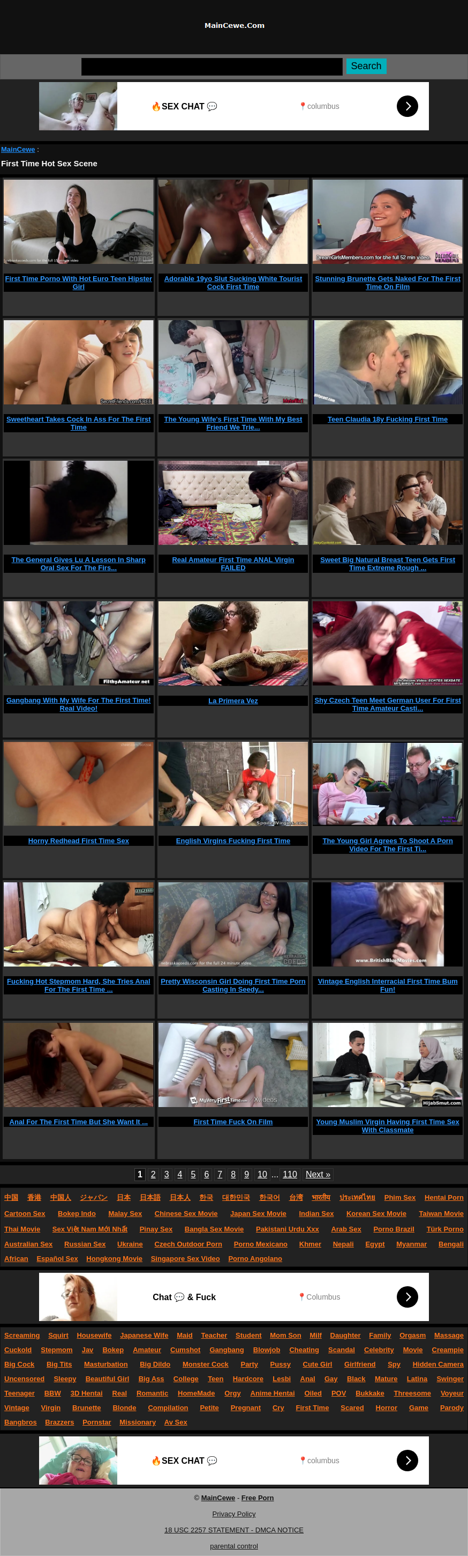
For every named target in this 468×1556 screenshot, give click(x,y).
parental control (234, 1546)
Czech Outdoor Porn (188, 1244)
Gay (331, 1379)
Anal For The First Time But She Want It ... (79, 1122)
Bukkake (370, 1393)
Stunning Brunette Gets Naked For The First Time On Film (388, 283)
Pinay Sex (156, 1229)
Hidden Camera (438, 1364)
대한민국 (236, 1197)
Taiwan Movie (441, 1214)
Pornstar (96, 1422)
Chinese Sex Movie (186, 1214)
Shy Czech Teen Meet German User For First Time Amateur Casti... (387, 704)
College (186, 1379)
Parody (452, 1408)
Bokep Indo (77, 1214)
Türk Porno (445, 1229)
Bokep (113, 1350)
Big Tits (59, 1364)
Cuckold (18, 1350)
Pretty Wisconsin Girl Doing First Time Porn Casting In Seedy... (233, 985)
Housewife (94, 1335)
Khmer (310, 1244)
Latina (417, 1379)
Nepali (343, 1244)
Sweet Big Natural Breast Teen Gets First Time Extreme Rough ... (387, 564)
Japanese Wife (144, 1335)
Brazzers (59, 1422)
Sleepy (65, 1379)
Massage (449, 1335)
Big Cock (19, 1364)
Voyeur (452, 1393)
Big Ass (151, 1379)
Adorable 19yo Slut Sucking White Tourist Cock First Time (233, 283)
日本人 (180, 1197)
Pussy (280, 1364)
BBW (52, 1393)
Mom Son (285, 1335)
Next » (318, 1174)
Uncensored (24, 1379)
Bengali (451, 1244)
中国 (11, 1197)
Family (380, 1335)
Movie (413, 1350)
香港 (34, 1197)
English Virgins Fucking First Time (233, 841)
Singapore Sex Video (185, 1259)
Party (249, 1364)
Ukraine (130, 1244)
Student (248, 1335)
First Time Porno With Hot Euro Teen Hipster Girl (79, 283)
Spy (394, 1364)
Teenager (19, 1393)
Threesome (412, 1393)
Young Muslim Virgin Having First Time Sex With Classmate (387, 1126)
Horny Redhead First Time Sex (78, 841)
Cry (278, 1408)
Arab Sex (346, 1229)
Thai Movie (22, 1229)
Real (119, 1393)
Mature (386, 1379)
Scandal (341, 1350)
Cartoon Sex (25, 1214)
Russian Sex (84, 1244)
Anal (307, 1379)
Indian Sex (316, 1214)
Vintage (16, 1408)
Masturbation (106, 1364)
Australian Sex (28, 1244)
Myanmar (411, 1244)
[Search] (212, 67)
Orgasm (412, 1335)
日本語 (150, 1197)
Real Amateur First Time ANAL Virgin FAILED (233, 564)
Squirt (58, 1335)
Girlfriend (360, 1364)
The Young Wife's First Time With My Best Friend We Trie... (233, 423)
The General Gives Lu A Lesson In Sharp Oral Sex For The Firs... (79, 564)
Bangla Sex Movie (214, 1229)
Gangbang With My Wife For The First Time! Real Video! (78, 704)
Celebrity (379, 1350)
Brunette (86, 1408)
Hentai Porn (444, 1197)
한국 (206, 1197)
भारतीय (321, 1197)
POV (338, 1393)
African (16, 1259)
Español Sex (57, 1259)
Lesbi (282, 1379)
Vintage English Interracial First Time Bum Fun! (388, 985)
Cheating (304, 1350)
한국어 (269, 1197)
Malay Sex (125, 1214)
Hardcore (248, 1379)
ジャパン (94, 1197)
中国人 (60, 1197)
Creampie (448, 1350)
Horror (386, 1408)
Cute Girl (318, 1364)
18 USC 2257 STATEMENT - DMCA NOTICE (234, 1530)
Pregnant (246, 1408)
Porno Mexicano (261, 1244)
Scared (352, 1408)
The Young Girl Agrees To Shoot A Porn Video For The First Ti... (387, 845)
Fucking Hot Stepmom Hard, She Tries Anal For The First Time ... (78, 985)
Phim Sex (400, 1197)
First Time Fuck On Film (233, 1122)
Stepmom (56, 1350)
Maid (185, 1335)
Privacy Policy (234, 1514)
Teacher (214, 1335)
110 (290, 1174)
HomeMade (196, 1393)
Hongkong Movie (114, 1259)
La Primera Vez (233, 701)
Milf (315, 1335)
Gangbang (226, 1350)
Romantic (152, 1393)
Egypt (374, 1244)
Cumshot (185, 1350)
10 (262, 1174)
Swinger (450, 1379)
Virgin (51, 1408)
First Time (312, 1408)
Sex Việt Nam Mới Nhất (89, 1229)
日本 (124, 1197)
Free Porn (257, 1498)
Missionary (137, 1422)
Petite (209, 1408)
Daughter (345, 1335)
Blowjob (267, 1350)
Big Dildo (155, 1364)
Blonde (124, 1408)
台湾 (296, 1197)
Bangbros (20, 1422)
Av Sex (175, 1422)
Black (356, 1379)
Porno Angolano (255, 1259)
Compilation (168, 1408)
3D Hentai (87, 1393)
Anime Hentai (273, 1393)
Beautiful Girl (108, 1379)
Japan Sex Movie (258, 1214)
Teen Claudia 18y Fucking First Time (388, 419)
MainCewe (18, 149)
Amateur (147, 1350)
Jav (88, 1350)
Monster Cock (206, 1364)
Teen (215, 1379)
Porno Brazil (393, 1229)
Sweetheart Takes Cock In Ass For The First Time (78, 423)
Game (418, 1408)
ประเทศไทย (357, 1197)
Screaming (22, 1335)
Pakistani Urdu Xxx (287, 1229)
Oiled (313, 1393)
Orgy (232, 1393)
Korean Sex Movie (376, 1214)
